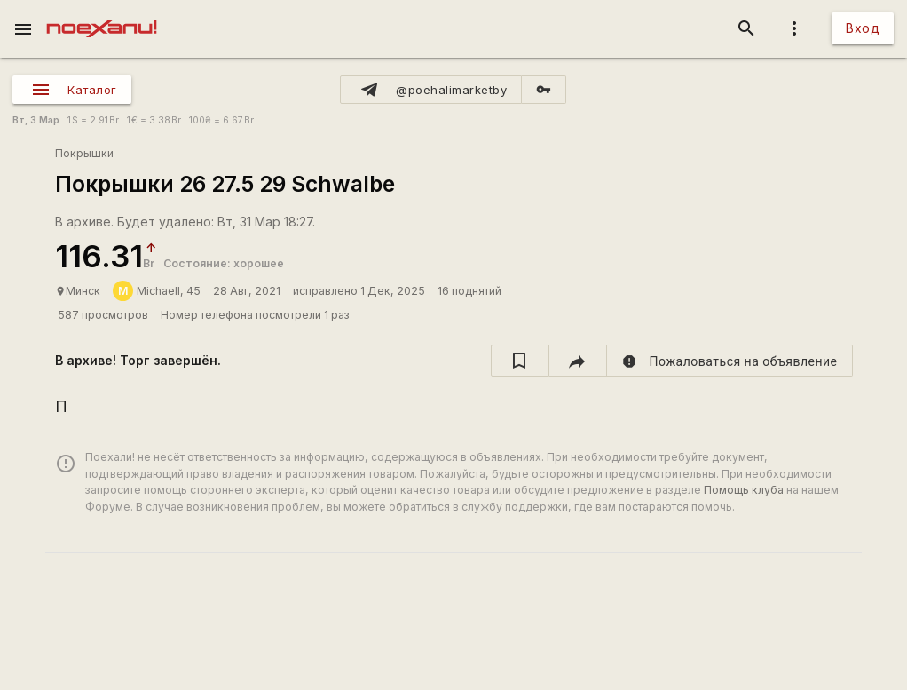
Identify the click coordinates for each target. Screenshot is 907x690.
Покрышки (84, 153)
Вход (862, 28)
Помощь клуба (744, 489)
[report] (730, 361)
